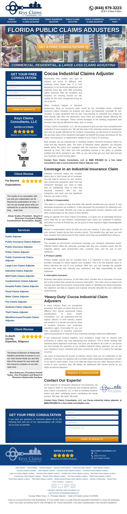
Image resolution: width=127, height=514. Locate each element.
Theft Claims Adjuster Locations (42, 479)
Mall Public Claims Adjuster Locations (103, 473)
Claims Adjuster (32, 468)
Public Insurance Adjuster (53, 20)
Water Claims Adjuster (17, 296)
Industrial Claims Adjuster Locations (48, 473)
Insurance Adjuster (45, 468)
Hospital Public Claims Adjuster (22, 286)
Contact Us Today (114, 20)
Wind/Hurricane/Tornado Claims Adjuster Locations (71, 479)
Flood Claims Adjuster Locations (19, 479)
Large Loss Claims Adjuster (20, 265)
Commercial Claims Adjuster (82, 468)
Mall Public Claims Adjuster (20, 276)
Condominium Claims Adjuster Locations (27, 476)
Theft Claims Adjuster (16, 312)
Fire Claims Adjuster (16, 302)
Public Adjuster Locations (101, 468)
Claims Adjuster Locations (46, 470)
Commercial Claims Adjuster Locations (95, 470)
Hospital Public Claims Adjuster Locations (75, 473)
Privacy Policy (111, 479)
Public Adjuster (11, 20)
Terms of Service (57, 482)
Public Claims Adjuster (72, 20)
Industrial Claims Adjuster (19, 271)
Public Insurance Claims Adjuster (30, 20)
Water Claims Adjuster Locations (100, 476)
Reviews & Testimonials (97, 479)
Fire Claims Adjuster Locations (78, 476)
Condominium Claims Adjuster (21, 281)
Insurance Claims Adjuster (62, 468)
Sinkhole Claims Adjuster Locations (54, 476)
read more (18, 210)
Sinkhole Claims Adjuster (18, 307)
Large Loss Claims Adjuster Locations (22, 473)
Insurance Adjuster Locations (26, 470)
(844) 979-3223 (105, 8)
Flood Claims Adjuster (17, 291)
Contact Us (69, 482)
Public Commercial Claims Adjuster (94, 20)
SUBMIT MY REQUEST (24, 109)
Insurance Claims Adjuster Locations (69, 470)
